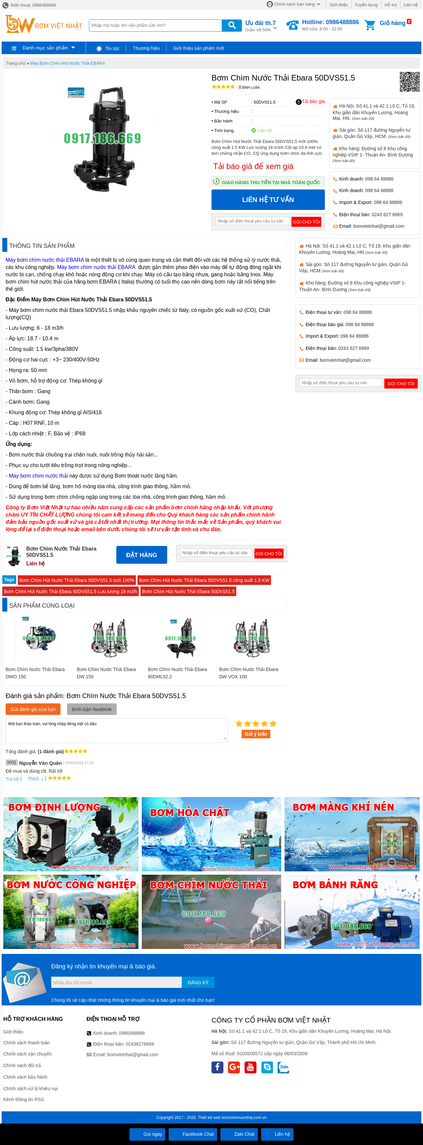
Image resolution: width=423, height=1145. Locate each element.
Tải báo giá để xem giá (253, 166)
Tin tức (107, 48)
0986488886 (132, 1033)
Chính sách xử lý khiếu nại (30, 1088)
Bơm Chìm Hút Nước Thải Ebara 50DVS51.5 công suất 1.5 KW (204, 580)
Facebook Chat (193, 1134)
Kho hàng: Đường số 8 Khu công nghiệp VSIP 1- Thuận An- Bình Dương (373, 154)
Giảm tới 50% (260, 25)
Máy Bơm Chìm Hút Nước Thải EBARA (67, 63)
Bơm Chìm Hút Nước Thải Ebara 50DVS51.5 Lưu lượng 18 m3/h (70, 591)
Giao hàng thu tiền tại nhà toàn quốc (271, 182)
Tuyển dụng (366, 4)
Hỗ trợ (391, 4)
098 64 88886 (379, 179)
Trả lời (12, 779)
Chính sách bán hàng (294, 4)
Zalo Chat (239, 1134)
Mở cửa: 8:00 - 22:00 (330, 25)
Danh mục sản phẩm (45, 48)
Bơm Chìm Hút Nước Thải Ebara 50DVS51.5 (188, 591)
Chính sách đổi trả (22, 1065)
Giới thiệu (338, 4)
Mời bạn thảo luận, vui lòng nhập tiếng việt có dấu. (117, 730)
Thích (31, 778)
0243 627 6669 (387, 214)
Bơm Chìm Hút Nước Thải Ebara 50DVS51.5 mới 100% (76, 580)
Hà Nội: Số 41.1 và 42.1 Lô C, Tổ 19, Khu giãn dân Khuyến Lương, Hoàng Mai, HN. (374, 111)
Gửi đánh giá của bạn (33, 709)
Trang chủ (15, 63)
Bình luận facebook (92, 709)
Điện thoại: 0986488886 (29, 5)
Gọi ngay (147, 1134)
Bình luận (249, 87)
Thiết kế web (209, 1117)
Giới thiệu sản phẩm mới (198, 48)
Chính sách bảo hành (25, 1077)
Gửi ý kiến (256, 734)
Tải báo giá (310, 102)
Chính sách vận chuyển (27, 1054)
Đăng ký (198, 982)
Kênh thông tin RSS (23, 1099)
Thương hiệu (146, 48)
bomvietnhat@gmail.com (378, 226)
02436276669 (140, 1044)
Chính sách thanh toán (26, 1042)
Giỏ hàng (392, 23)
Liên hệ (411, 4)
